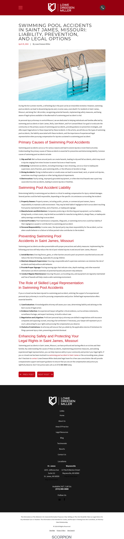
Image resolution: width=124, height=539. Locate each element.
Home (62, 415)
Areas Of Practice (62, 426)
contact (35, 358)
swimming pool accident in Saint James (64, 355)
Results (62, 449)
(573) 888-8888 (62, 489)
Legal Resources (62, 432)
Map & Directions (51, 479)
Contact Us (62, 454)
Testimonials (62, 443)
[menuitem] (52, 530)
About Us (61, 421)
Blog (62, 438)
